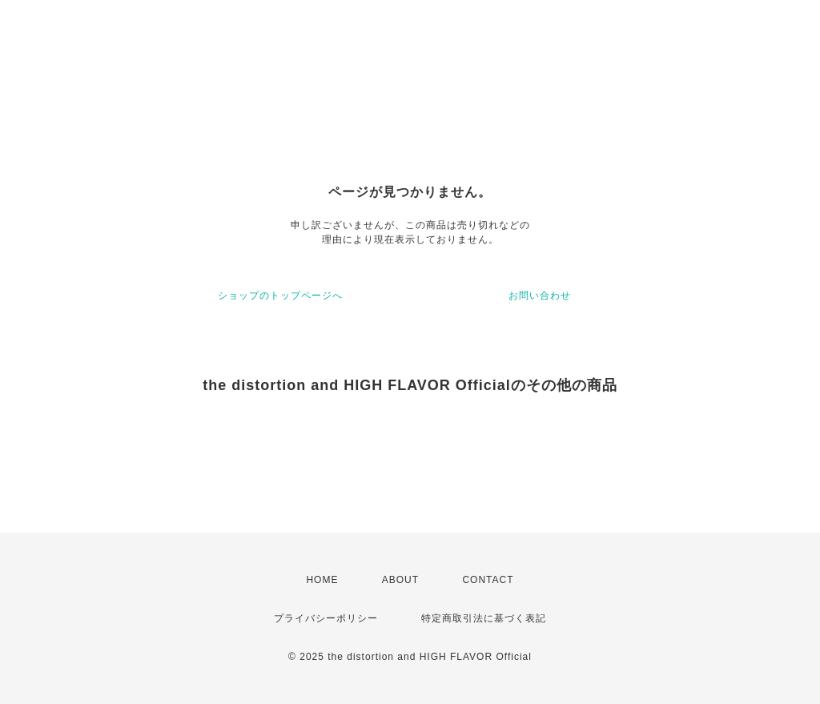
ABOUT (400, 579)
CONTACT (487, 579)
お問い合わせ (539, 295)
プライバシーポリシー (326, 618)
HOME (322, 579)
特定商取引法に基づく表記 (483, 618)
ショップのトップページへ (280, 295)
